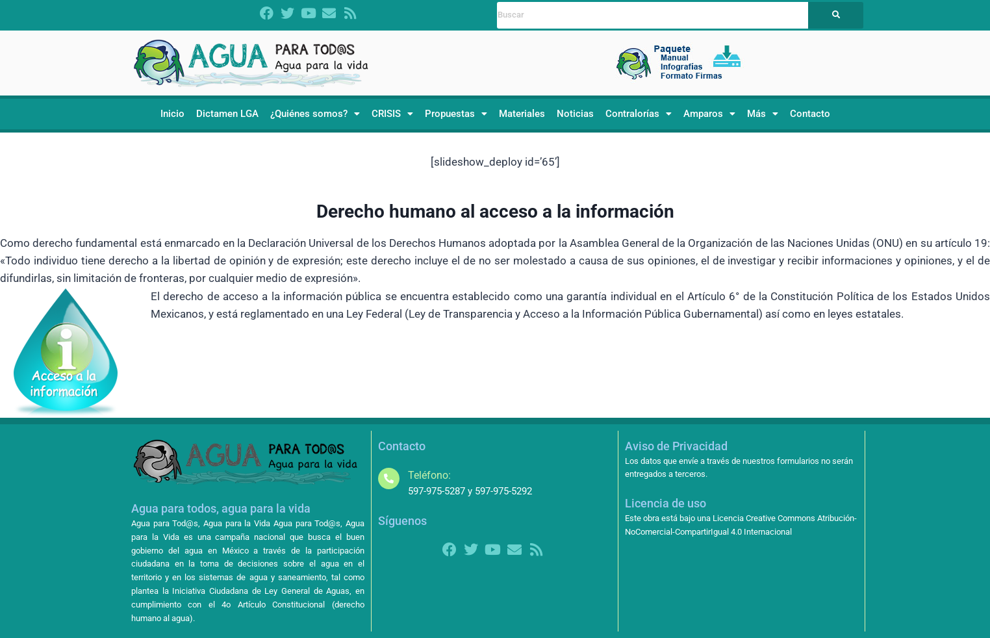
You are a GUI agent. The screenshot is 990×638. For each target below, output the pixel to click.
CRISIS (392, 114)
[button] (315, 114)
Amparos (709, 114)
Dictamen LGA (227, 114)
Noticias (575, 114)
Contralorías (638, 114)
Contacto (810, 114)
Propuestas (456, 114)
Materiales (522, 114)
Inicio (172, 114)
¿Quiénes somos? (315, 114)
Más (762, 114)
